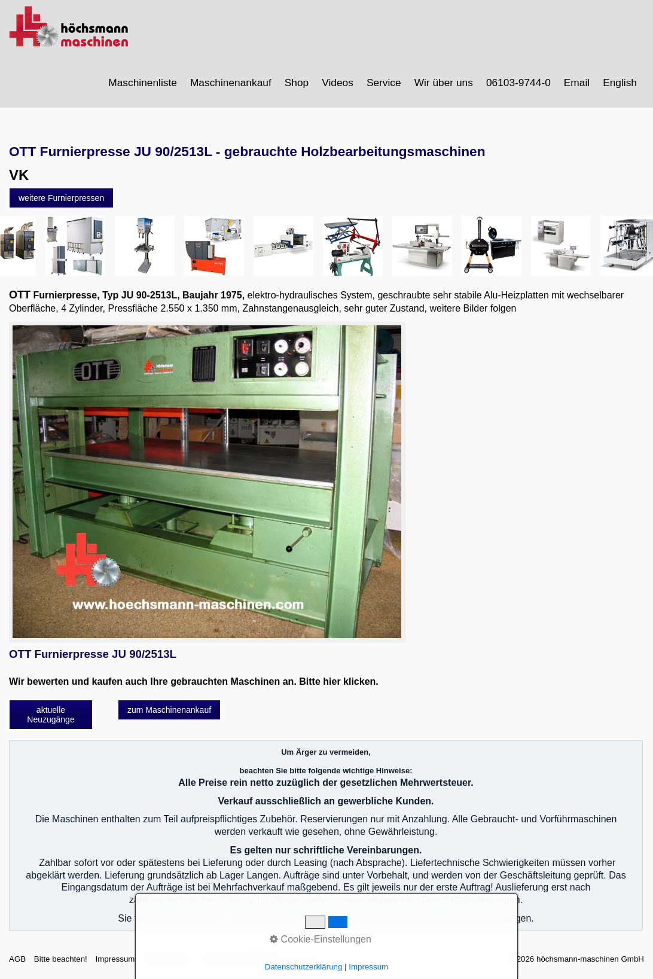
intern (298, 958)
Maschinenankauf (230, 83)
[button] (61, 198)
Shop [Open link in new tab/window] (297, 83)
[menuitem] (143, 82)
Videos (337, 83)
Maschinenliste (142, 83)
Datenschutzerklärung (241, 958)
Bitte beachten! (60, 958)
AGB (17, 958)
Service (384, 83)
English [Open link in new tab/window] (620, 83)
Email (577, 83)
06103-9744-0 (518, 83)
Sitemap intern (168, 958)
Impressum (115, 958)
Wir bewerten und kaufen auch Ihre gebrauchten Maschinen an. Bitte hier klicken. (194, 681)
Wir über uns (443, 83)
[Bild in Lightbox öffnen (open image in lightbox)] (207, 482)
